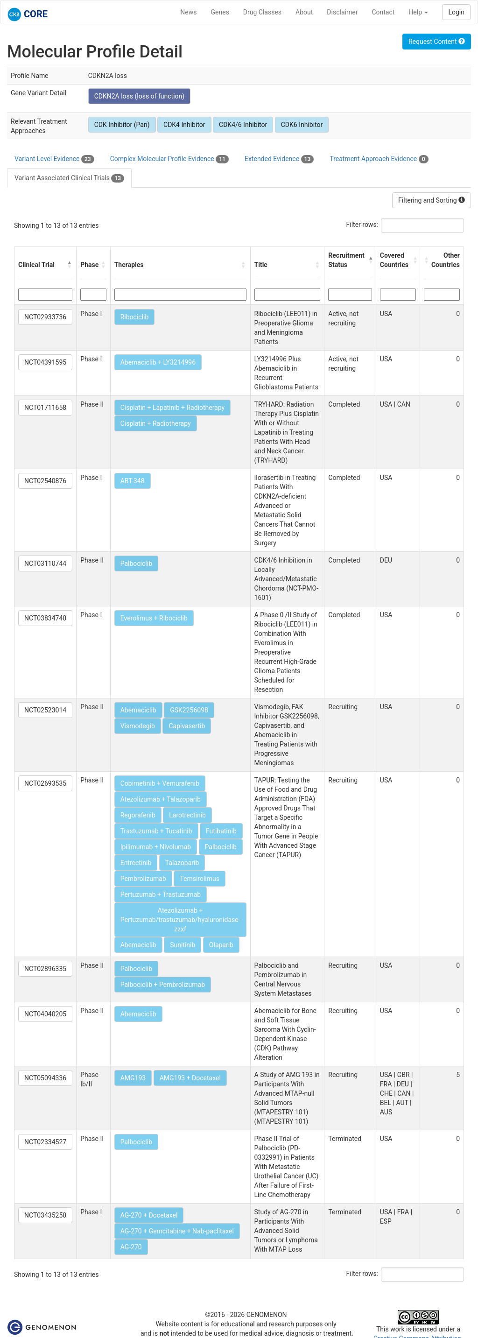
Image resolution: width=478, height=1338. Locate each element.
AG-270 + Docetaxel (149, 1215)
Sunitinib (182, 945)
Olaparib (221, 945)
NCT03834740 (45, 618)
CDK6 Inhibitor (302, 124)
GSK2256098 (189, 710)
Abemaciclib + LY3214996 (158, 362)
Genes (220, 12)
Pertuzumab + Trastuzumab (160, 894)
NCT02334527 (45, 1142)
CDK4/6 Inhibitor (243, 124)
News (188, 12)
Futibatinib (221, 831)
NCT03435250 (45, 1215)
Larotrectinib (187, 815)
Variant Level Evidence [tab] (54, 159)
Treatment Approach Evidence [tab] (379, 159)
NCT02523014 (45, 710)
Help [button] (418, 12)
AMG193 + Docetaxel (190, 1078)
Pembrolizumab (143, 878)
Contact (383, 12)
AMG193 (133, 1078)
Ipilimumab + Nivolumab (155, 847)
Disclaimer (342, 12)
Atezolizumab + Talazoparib (160, 799)
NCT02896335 (45, 968)
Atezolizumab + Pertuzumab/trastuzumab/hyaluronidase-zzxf (180, 920)
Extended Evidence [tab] (279, 159)
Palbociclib (136, 563)
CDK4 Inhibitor (184, 124)
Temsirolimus (199, 878)
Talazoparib (182, 862)
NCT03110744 (45, 563)
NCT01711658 (45, 407)
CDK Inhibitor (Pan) (122, 124)
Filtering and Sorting (431, 200)
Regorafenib (137, 815)
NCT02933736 (45, 317)
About (304, 12)
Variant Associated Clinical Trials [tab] (69, 178)
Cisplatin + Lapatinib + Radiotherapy (172, 407)
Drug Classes (262, 12)
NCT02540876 (45, 481)
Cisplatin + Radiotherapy (155, 423)
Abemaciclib (138, 710)
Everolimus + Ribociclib (154, 618)
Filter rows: (362, 224)
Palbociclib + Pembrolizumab (162, 984)
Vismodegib (137, 726)
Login (456, 12)
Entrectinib (136, 862)
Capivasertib (187, 726)
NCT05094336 (45, 1078)
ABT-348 (132, 481)
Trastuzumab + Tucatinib (156, 831)
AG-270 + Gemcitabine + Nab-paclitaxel (177, 1231)
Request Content (436, 41)
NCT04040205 (45, 1014)
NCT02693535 (45, 783)
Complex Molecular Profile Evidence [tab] (169, 159)
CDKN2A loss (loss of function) (139, 96)
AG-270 (131, 1247)
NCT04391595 (45, 362)
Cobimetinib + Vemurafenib (159, 783)
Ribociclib (134, 317)
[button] (69, 264)
